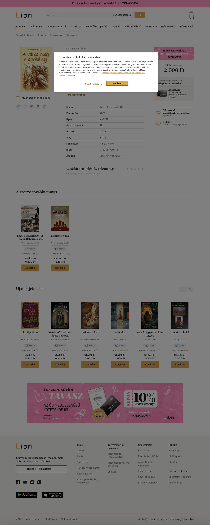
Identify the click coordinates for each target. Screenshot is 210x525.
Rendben (116, 83)
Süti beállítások (93, 84)
